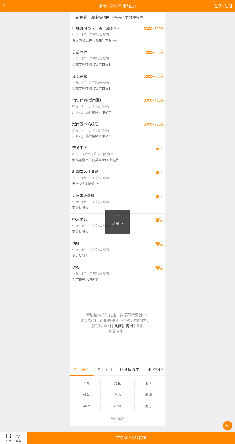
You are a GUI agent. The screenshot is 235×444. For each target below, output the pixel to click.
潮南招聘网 (100, 17)
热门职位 (81, 369)
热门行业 (105, 369)
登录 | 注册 (223, 6)
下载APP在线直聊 (131, 438)
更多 (117, 418)
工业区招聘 (153, 369)
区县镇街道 (129, 369)
